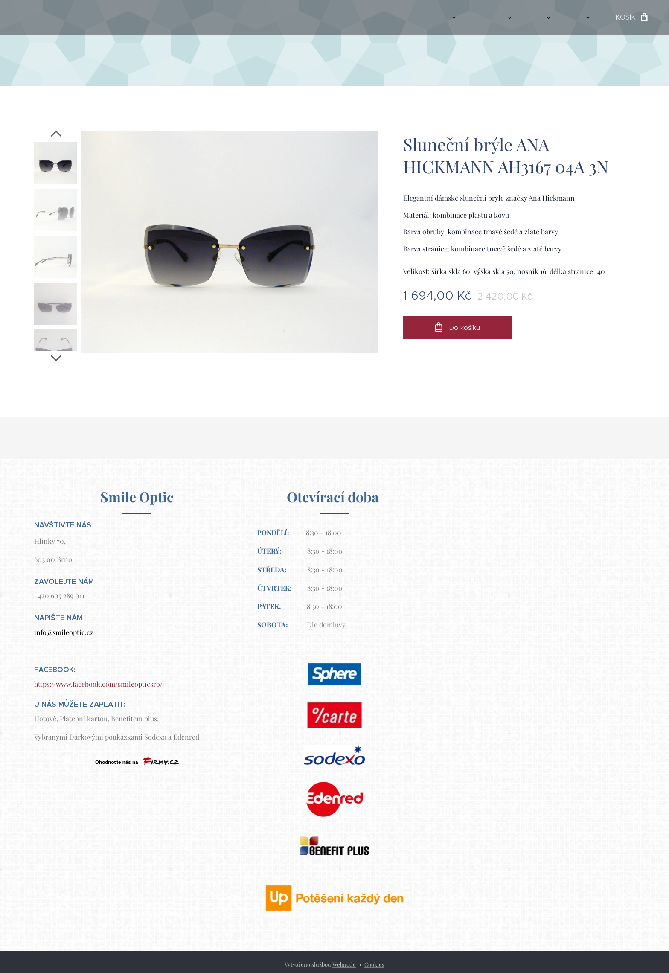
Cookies (374, 964)
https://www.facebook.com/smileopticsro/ (98, 683)
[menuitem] (441, 17)
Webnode (344, 964)
